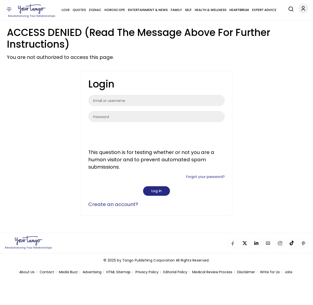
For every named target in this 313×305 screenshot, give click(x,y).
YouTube (268, 243)
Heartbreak (239, 10)
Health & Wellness (210, 10)
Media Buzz (68, 272)
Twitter (244, 243)
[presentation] (125, 136)
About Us (26, 272)
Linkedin (256, 243)
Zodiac (95, 10)
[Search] (290, 8)
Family (176, 10)
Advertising (92, 272)
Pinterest (303, 243)
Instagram (280, 243)
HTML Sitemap (118, 272)
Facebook (233, 243)
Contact (47, 272)
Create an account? (113, 204)
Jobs (288, 272)
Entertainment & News (148, 10)
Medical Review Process (212, 272)
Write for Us (270, 272)
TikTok (291, 243)
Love (66, 10)
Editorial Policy (175, 272)
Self (188, 10)
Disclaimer (246, 272)
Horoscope (114, 10)
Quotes (79, 10)
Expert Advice (264, 10)
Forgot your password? (205, 176)
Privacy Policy (146, 272)
